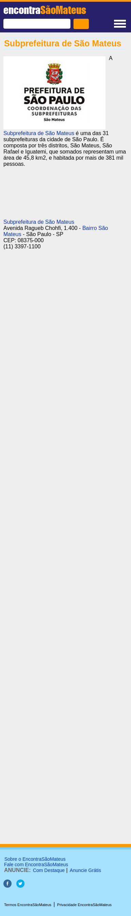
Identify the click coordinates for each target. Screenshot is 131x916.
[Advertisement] (64, 343)
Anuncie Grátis (85, 870)
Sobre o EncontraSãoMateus (35, 859)
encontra (44, 9)
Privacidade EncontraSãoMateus (84, 905)
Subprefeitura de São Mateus (38, 133)
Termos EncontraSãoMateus (27, 905)
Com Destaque (49, 870)
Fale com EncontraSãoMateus (36, 864)
